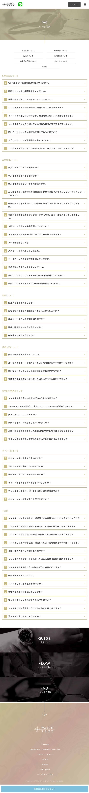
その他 (44, 66)
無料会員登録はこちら (44, 789)
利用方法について (28, 50)
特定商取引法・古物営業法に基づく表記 (45, 749)
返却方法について (60, 56)
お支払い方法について (28, 61)
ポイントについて (60, 61)
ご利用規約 (45, 744)
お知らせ (45, 759)
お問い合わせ (45, 769)
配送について (28, 56)
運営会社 (45, 764)
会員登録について (60, 50)
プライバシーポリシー (45, 754)
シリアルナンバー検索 (45, 774)
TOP (44, 714)
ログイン (74, 4)
